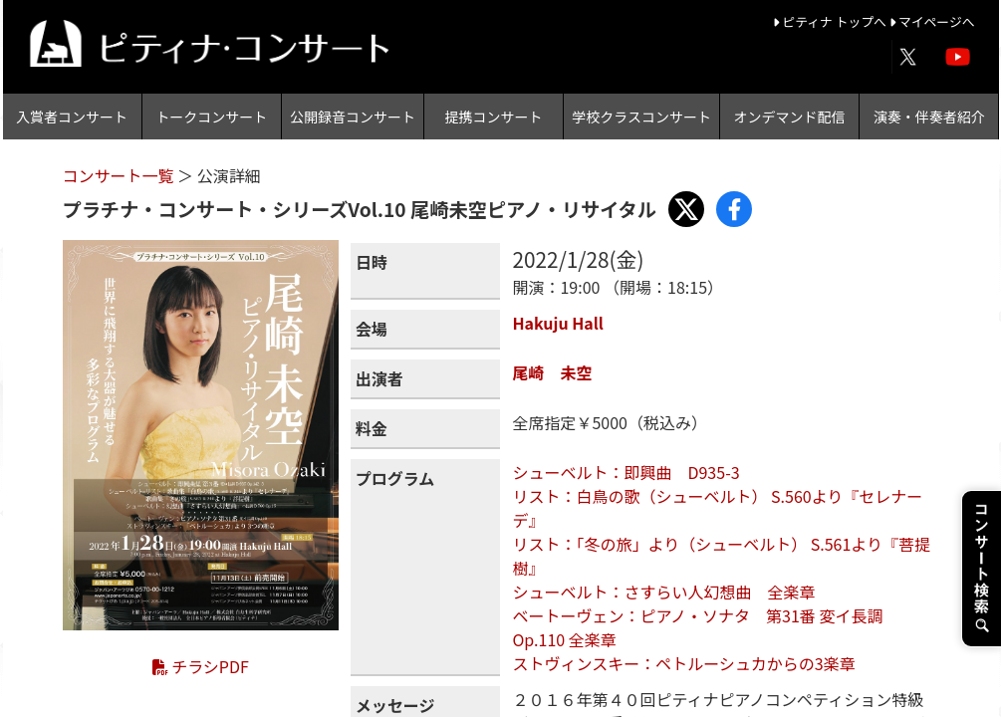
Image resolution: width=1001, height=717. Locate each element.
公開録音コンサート (352, 116)
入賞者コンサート (71, 116)
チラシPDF (200, 666)
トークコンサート (211, 116)
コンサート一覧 (120, 175)
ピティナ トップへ (831, 21)
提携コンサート (494, 116)
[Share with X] (686, 209)
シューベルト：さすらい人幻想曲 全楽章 (663, 591)
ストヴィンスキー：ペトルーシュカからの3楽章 (683, 663)
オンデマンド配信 (790, 116)
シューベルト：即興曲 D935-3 (625, 472)
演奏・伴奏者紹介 (929, 116)
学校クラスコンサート (641, 116)
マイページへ (932, 21)
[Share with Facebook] (734, 209)
